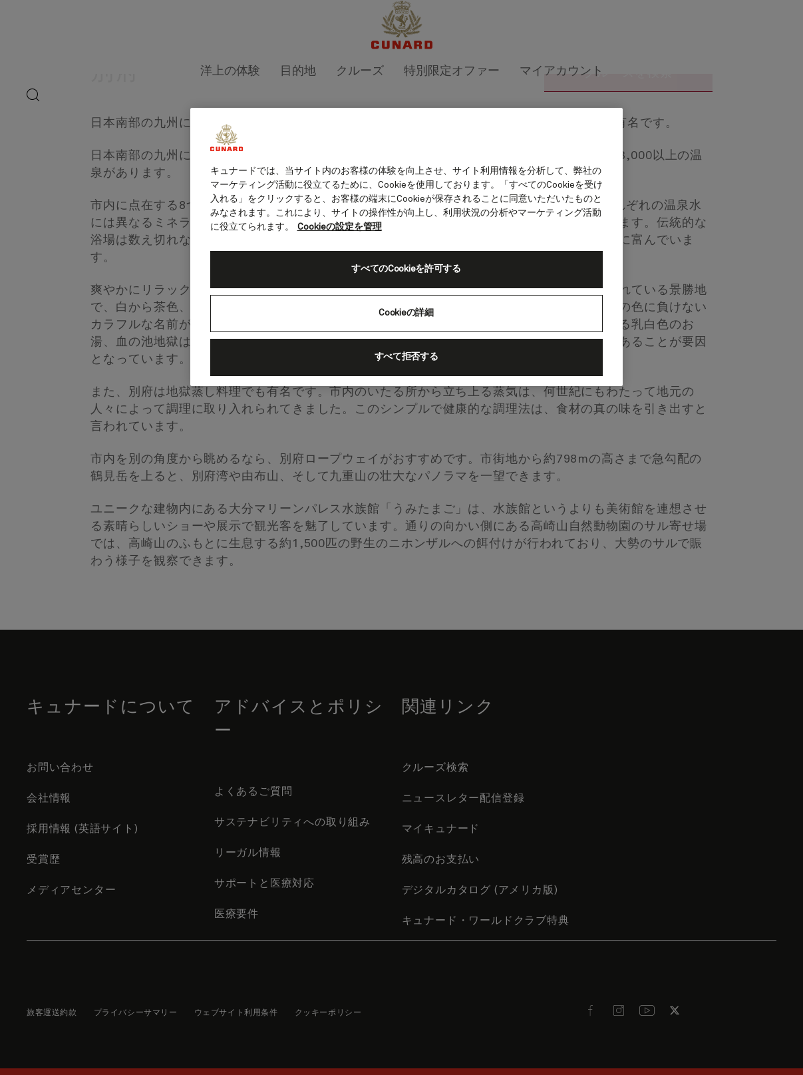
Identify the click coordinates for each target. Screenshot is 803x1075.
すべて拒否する (406, 356)
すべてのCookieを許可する (405, 269)
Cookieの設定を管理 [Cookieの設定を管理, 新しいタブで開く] (339, 227)
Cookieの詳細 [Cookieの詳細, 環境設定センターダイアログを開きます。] (406, 313)
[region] (406, 247)
